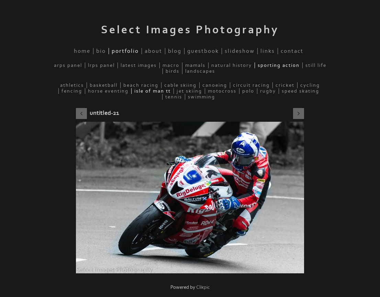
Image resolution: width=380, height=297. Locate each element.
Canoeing (214, 85)
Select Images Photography (190, 29)
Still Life (315, 65)
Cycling (310, 85)
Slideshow (240, 51)
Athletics (72, 85)
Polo (248, 91)
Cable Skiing (180, 85)
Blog (174, 51)
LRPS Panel (101, 65)
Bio (101, 51)
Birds (172, 71)
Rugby (268, 91)
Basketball (104, 85)
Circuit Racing (251, 85)
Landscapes (200, 71)
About (153, 51)
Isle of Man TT (152, 91)
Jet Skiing (189, 91)
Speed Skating (300, 91)
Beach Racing (140, 85)
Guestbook (203, 51)
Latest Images (139, 65)
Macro (171, 65)
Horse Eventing (108, 91)
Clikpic (203, 287)
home (82, 51)
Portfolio (125, 51)
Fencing (72, 91)
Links (267, 51)
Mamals (195, 65)
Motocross (222, 91)
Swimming (201, 97)
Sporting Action (279, 65)
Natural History (231, 65)
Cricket (285, 85)
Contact (292, 51)
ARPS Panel (68, 65)
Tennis (173, 97)
